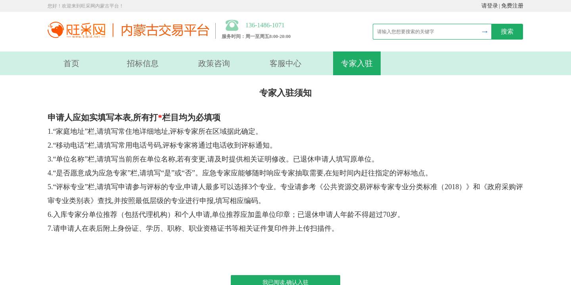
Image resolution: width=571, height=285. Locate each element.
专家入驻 (357, 63)
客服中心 (285, 63)
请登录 (489, 6)
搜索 (507, 31)
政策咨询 (214, 63)
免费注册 (512, 6)
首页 (71, 63)
